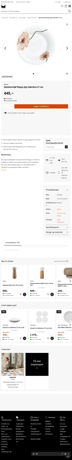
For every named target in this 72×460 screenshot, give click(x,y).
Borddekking (13, 17)
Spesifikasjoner (52, 227)
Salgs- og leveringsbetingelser (6, 428)
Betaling (4, 447)
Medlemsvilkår (36, 439)
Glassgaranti (35, 431)
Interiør (47, 429)
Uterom (48, 431)
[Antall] (9, 106)
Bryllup (18, 429)
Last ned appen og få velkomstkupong (64, 172)
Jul (17, 441)
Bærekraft (63, 426)
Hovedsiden (4, 17)
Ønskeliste (19, 434)
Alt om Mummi (21, 436)
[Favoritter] (20, 294)
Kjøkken (48, 421)
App (61, 434)
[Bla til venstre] (5, 48)
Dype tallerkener (32, 17)
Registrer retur (6, 439)
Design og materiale (54, 232)
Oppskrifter (20, 426)
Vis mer (3, 170)
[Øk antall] (12, 106)
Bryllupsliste (20, 431)
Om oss (62, 424)
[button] (67, 74)
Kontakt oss (5, 424)
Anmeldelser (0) (12, 242)
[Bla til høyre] (66, 48)
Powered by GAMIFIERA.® (11, 250)
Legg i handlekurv (41, 106)
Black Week (20, 439)
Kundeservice (67, 2)
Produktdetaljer (52, 189)
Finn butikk (58, 2)
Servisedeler (22, 17)
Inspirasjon (19, 424)
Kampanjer (49, 434)
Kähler (6, 84)
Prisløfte (52, 173)
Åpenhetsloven (65, 444)
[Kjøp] (24, 294)
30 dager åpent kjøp (7, 2)
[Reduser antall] (6, 106)
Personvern (64, 441)
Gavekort (48, 424)
